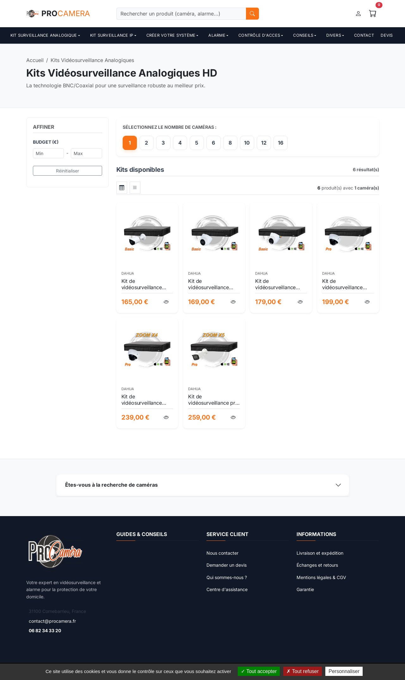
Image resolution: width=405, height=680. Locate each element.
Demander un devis (226, 565)
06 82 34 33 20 (45, 630)
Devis (387, 35)
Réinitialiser (67, 170)
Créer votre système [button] (171, 35)
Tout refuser (302, 671)
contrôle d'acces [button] (259, 35)
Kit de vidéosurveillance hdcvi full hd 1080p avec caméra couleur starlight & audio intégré (279, 284)
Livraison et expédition (320, 553)
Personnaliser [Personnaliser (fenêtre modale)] (343, 671)
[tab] (121, 188)
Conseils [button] (303, 35)
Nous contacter (222, 553)
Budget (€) (45, 142)
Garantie (305, 589)
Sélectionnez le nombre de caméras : (170, 127)
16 (280, 143)
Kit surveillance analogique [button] (43, 35)
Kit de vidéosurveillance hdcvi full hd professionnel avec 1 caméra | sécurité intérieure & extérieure (213, 284)
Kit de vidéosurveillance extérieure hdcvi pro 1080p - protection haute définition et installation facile (145, 284)
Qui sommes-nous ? (226, 577)
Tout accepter (259, 671)
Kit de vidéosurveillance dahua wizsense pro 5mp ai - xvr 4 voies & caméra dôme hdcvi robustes (347, 284)
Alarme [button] (216, 35)
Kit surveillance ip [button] (111, 35)
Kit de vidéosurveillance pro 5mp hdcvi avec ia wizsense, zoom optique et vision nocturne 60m (213, 399)
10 (247, 143)
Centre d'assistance (227, 589)
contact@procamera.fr (52, 621)
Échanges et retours (317, 565)
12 (264, 143)
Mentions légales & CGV (321, 577)
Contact (364, 35)
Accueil (35, 60)
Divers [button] (333, 35)
